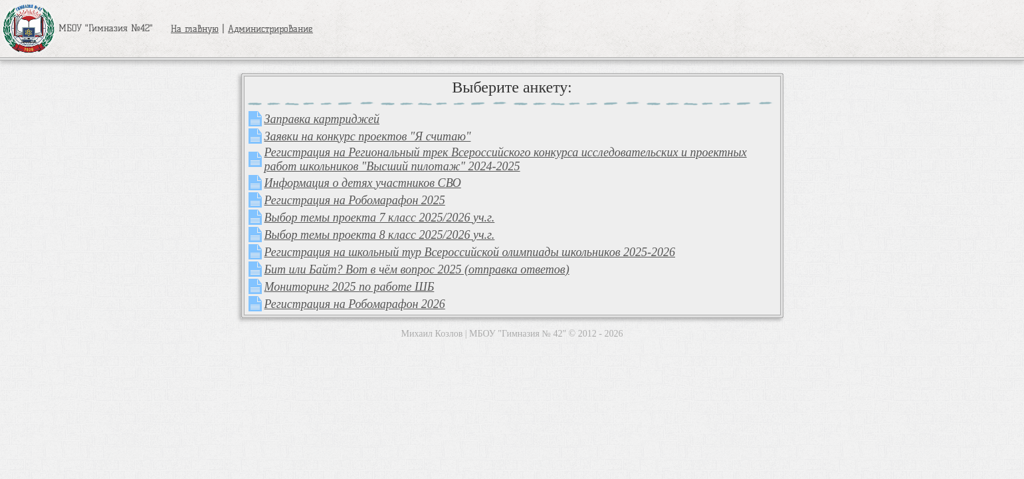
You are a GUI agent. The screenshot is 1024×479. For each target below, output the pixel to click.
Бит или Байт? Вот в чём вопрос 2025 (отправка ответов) (416, 269)
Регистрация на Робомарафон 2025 (354, 200)
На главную (195, 29)
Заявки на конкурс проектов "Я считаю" (367, 136)
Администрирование (270, 29)
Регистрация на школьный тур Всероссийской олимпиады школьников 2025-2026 (470, 252)
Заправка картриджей (322, 119)
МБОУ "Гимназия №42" (77, 28)
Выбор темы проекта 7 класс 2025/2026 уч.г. (379, 217)
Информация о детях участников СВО (362, 183)
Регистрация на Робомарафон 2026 (354, 304)
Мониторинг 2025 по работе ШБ (349, 286)
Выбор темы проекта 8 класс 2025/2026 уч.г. (379, 234)
